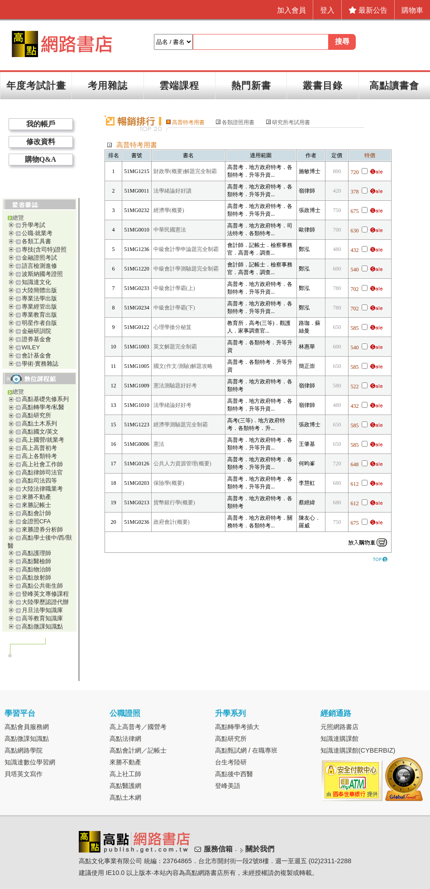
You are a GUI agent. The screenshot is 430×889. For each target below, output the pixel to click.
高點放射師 (36, 577)
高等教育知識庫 (42, 618)
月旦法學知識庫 (42, 610)
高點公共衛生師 (42, 585)
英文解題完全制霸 (175, 346)
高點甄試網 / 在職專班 (246, 750)
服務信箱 (218, 849)
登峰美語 (227, 785)
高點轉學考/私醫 (43, 407)
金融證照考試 (39, 257)
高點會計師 (36, 513)
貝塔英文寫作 (24, 774)
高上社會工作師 (42, 464)
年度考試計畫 (36, 85)
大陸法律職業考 (42, 488)
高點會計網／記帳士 (138, 750)
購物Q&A (40, 159)
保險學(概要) (168, 483)
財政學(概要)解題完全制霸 (185, 171)
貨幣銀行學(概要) (174, 502)
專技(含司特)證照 (44, 249)
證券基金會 (36, 339)
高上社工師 (125, 774)
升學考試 (33, 225)
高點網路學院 (24, 750)
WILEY (31, 347)
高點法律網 (125, 738)
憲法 (158, 444)
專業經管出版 (39, 306)
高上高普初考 (39, 447)
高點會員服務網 (27, 726)
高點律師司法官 (42, 472)
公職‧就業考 (37, 233)
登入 (327, 10)
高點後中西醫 (234, 774)
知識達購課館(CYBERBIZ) (358, 750)
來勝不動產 (36, 496)
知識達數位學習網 (30, 762)
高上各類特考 (39, 456)
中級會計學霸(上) (174, 288)
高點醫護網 (125, 785)
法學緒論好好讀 (172, 191)
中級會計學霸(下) (174, 307)
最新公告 (368, 10)
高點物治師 (36, 569)
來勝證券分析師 (42, 529)
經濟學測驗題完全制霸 (180, 424)
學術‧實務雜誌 (40, 363)
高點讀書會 (394, 85)
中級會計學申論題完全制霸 (186, 249)
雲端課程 (179, 85)
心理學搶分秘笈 (172, 327)
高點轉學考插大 (237, 726)
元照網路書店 (339, 726)
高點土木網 (125, 797)
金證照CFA (36, 521)
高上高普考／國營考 (138, 726)
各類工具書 (36, 241)
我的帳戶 (40, 124)
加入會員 (291, 10)
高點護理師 (36, 553)
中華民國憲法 (169, 230)
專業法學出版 (39, 298)
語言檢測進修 (39, 265)
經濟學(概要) (168, 210)
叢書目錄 (323, 85)
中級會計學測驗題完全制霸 (186, 269)
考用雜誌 (108, 85)
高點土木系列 (39, 423)
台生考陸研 (231, 762)
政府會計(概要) (171, 522)
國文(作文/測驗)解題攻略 (183, 366)
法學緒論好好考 (172, 405)
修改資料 (40, 141)
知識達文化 (36, 282)
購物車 (412, 10)
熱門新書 (251, 85)
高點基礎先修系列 (45, 399)
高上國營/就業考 (43, 439)
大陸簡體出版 (39, 290)
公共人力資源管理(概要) (182, 463)
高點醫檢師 (36, 561)
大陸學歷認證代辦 (45, 602)
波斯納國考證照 (42, 274)
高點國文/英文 (40, 431)
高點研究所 (36, 415)
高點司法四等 (39, 480)
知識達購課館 (339, 738)
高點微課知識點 (42, 626)
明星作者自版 (39, 322)
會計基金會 (36, 355)
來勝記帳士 (36, 505)
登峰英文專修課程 (45, 593)
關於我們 (259, 849)
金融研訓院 (36, 331)
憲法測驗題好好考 (175, 385)
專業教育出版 (39, 314)
